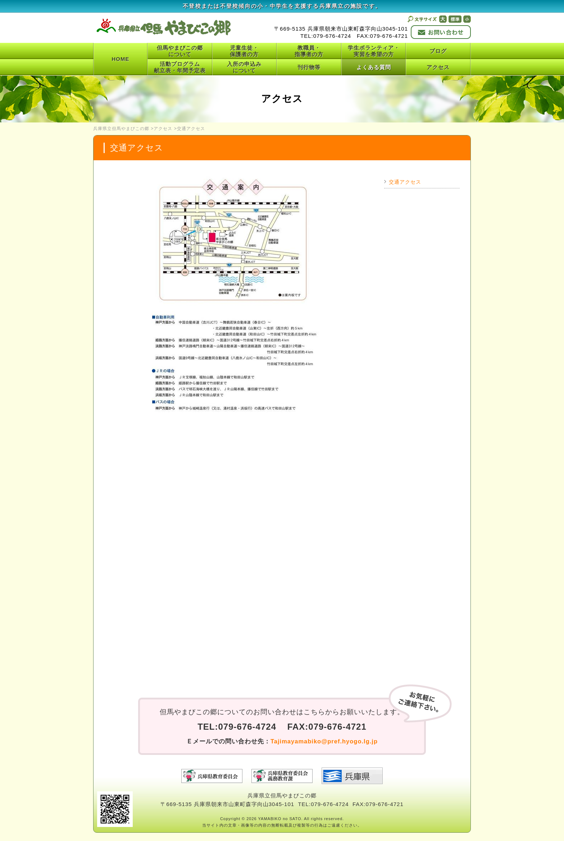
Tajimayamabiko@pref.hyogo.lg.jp (324, 741)
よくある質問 (373, 67)
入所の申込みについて (244, 67)
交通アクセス (405, 182)
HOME (120, 59)
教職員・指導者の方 (309, 51)
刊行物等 (308, 67)
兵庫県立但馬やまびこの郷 (121, 128)
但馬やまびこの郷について (180, 51)
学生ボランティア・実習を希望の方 (374, 51)
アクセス (438, 67)
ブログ (438, 51)
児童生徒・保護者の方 (244, 51)
